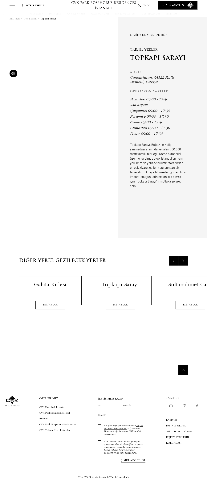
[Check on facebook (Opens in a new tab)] (197, 406)
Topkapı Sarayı (48, 18)
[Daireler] (55, 14)
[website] (13, 74)
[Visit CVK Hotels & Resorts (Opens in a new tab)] (58, 407)
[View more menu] (12, 6)
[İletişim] (171, 14)
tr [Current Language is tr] (146, 5)
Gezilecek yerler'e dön (149, 35)
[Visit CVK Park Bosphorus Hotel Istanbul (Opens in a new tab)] (58, 415)
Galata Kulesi (50, 289)
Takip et (172, 398)
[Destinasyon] (150, 14)
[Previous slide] (173, 265)
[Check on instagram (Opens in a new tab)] (184, 406)
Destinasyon (30, 18)
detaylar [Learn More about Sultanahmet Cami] (190, 310)
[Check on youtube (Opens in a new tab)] (171, 406)
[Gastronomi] (100, 14)
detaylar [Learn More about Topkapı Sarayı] (120, 310)
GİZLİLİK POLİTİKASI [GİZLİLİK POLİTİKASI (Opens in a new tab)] (179, 431)
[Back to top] (183, 370)
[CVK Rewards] (76, 14)
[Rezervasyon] (177, 5)
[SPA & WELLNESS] (125, 14)
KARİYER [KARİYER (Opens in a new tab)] (171, 419)
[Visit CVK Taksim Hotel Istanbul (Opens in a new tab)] (58, 430)
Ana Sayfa (15, 18)
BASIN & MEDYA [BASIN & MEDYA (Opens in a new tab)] (176, 425)
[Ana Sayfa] (36, 14)
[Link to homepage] (103, 5)
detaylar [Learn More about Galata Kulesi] (50, 310)
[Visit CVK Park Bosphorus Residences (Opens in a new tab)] (58, 424)
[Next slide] (183, 265)
